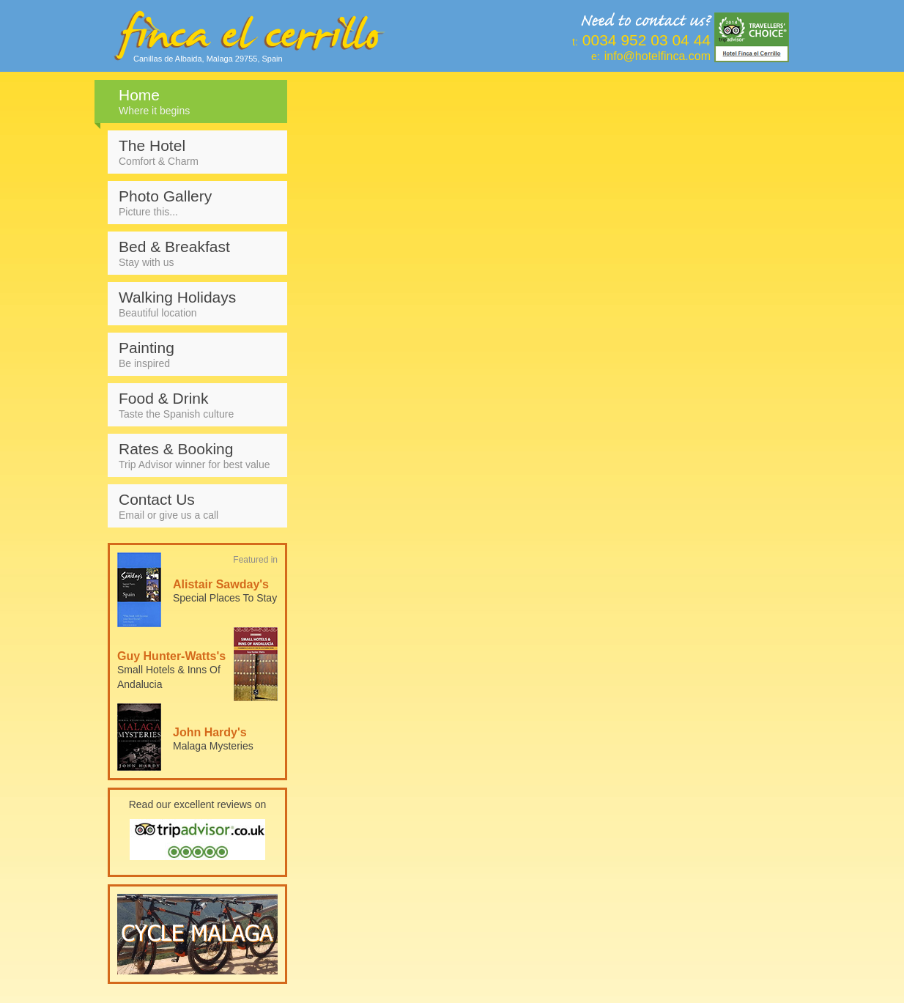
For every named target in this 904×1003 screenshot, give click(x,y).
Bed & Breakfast (197, 253)
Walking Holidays (197, 304)
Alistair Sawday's (221, 584)
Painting (197, 354)
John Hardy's (210, 732)
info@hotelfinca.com (657, 56)
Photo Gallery (197, 203)
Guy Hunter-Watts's (171, 656)
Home (197, 101)
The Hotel (197, 152)
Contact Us (197, 506)
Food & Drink (197, 405)
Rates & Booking (197, 455)
